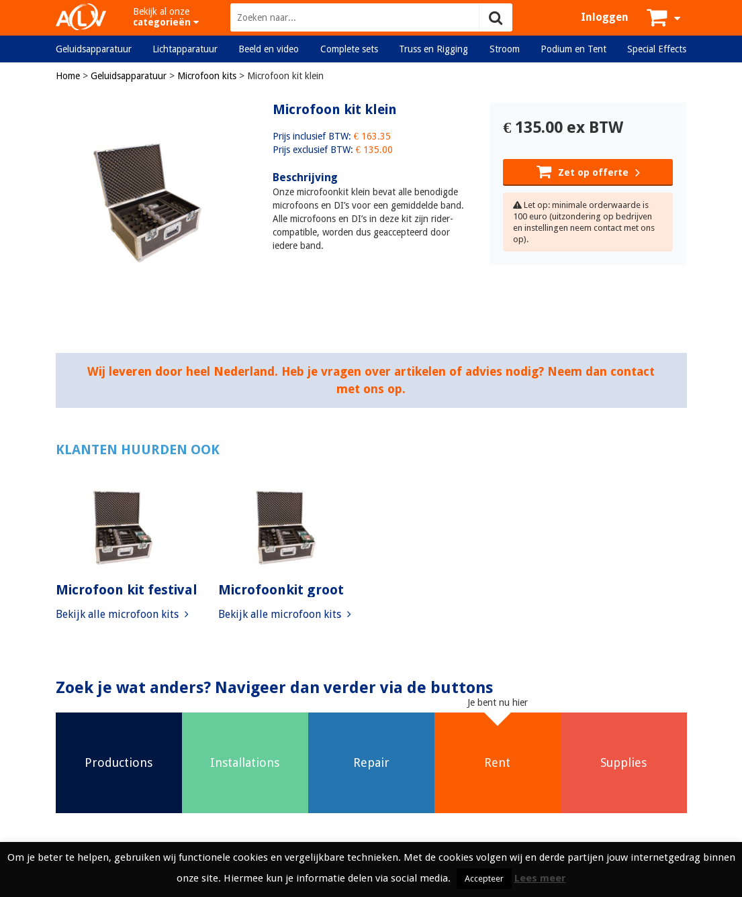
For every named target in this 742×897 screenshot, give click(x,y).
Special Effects (656, 49)
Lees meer (540, 878)
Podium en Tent (573, 49)
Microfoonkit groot (281, 590)
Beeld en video (268, 49)
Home (68, 75)
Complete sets (349, 49)
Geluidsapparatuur (94, 49)
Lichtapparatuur (185, 49)
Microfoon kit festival (126, 590)
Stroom (505, 49)
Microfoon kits (206, 75)
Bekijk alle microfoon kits (122, 614)
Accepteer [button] (484, 879)
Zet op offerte (588, 171)
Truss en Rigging (433, 49)
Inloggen (605, 17)
